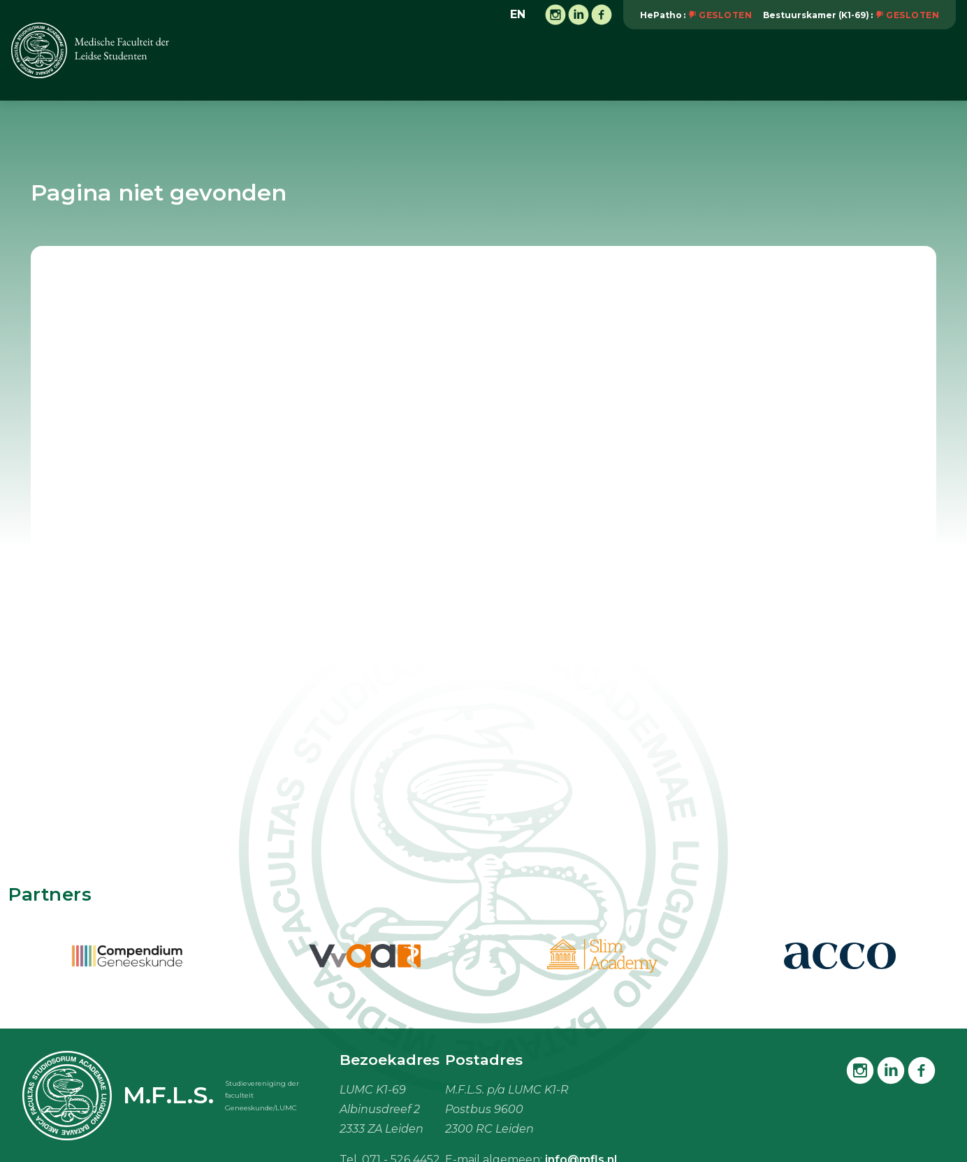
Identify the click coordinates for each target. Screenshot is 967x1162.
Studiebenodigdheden (732, 64)
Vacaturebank (604, 64)
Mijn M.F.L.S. (854, 64)
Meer (934, 64)
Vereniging (338, 64)
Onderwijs (511, 64)
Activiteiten (425, 64)
